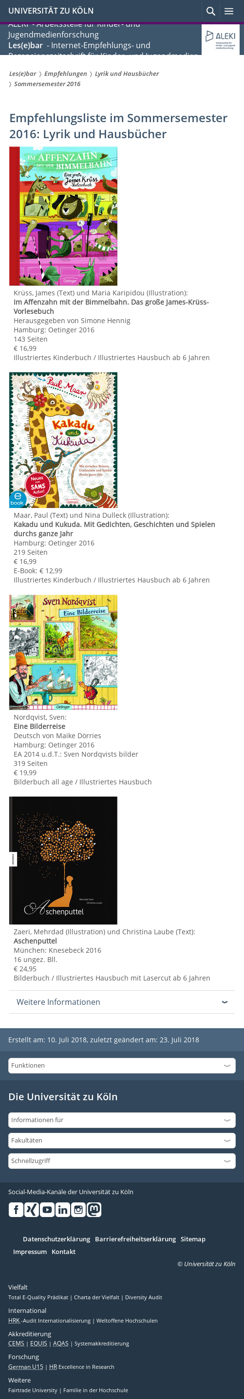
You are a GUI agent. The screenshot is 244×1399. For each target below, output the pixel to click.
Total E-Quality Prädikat (39, 1297)
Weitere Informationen (58, 1002)
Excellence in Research (81, 1366)
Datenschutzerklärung (56, 1239)
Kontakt (63, 1252)
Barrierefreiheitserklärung (135, 1239)
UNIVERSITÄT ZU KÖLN (51, 10)
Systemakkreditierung (102, 1343)
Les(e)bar (25, 45)
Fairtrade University (33, 1390)
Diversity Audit (143, 1297)
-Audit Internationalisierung (50, 1320)
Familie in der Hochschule (95, 1390)
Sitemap (193, 1239)
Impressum (30, 1252)
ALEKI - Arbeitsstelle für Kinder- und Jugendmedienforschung (74, 29)
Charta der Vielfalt (97, 1297)
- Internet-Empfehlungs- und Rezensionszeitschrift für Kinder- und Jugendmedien (103, 50)
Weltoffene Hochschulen (127, 1320)
